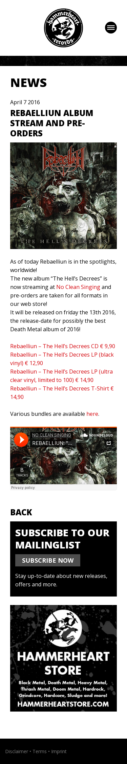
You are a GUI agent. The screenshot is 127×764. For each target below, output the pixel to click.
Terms (40, 751)
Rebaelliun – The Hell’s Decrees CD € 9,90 (62, 346)
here (92, 414)
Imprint (59, 751)
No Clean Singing (78, 287)
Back (21, 512)
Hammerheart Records (63, 27)
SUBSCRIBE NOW (47, 560)
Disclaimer (16, 751)
